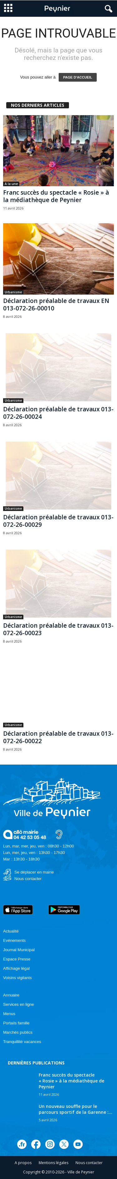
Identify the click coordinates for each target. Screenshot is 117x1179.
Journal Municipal (19, 949)
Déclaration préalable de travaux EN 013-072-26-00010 (56, 304)
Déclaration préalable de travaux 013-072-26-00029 (58, 521)
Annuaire (11, 995)
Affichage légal (16, 968)
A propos (23, 1162)
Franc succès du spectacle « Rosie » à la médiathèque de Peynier (56, 196)
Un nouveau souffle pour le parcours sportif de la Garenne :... (75, 1109)
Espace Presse (16, 959)
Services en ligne (18, 1004)
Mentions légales (53, 1162)
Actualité (11, 931)
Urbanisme (13, 292)
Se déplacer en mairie (34, 872)
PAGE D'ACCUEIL (77, 77)
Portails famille (16, 1023)
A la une (11, 184)
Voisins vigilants (17, 977)
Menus (9, 1013)
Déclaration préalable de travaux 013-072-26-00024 (58, 413)
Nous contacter (27, 878)
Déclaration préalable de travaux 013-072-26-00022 (58, 737)
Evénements (14, 940)
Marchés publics (17, 1032)
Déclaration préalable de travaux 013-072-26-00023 (58, 629)
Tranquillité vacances (22, 1041)
